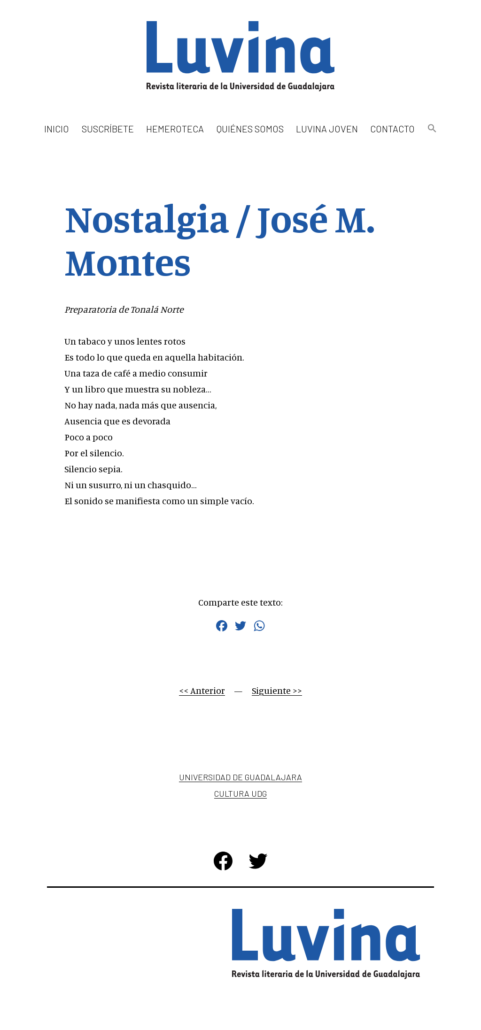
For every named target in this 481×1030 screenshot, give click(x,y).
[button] (431, 128)
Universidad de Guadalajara (240, 777)
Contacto (392, 128)
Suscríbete (108, 128)
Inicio (56, 128)
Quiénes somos (250, 128)
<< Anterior (202, 690)
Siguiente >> (277, 690)
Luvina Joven (327, 128)
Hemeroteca (175, 128)
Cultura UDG (240, 793)
